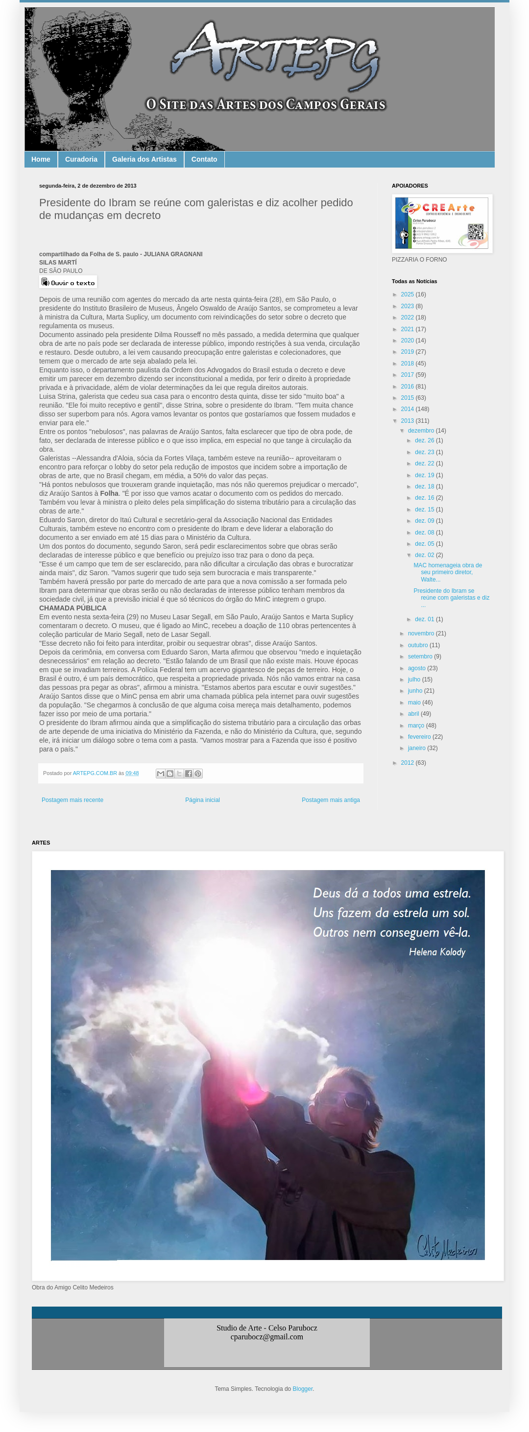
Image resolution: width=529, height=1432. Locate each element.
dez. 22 (425, 463)
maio (415, 702)
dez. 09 (425, 520)
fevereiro (420, 736)
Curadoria (81, 159)
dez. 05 (425, 543)
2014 (408, 409)
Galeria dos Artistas (144, 159)
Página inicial (202, 800)
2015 (408, 397)
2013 (408, 420)
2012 (408, 762)
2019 (408, 351)
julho (415, 679)
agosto (417, 668)
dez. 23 (425, 452)
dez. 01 (425, 619)
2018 (408, 363)
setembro (421, 656)
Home (40, 159)
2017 (408, 374)
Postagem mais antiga (331, 800)
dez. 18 (425, 486)
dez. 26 (425, 440)
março (417, 725)
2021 (408, 329)
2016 (408, 386)
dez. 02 (425, 555)
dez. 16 (425, 497)
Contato (204, 159)
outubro (419, 645)
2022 (408, 317)
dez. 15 (425, 509)
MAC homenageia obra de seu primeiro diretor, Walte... (447, 572)
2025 (408, 294)
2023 (408, 306)
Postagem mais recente (72, 800)
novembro (422, 633)
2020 (408, 340)
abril (414, 713)
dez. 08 (425, 532)
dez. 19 (425, 475)
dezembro (422, 430)
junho (416, 690)
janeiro (417, 748)
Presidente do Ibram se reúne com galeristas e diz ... (451, 597)
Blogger (303, 1388)
